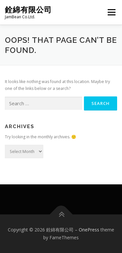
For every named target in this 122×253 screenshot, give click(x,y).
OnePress (89, 230)
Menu (111, 12)
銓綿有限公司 (28, 9)
